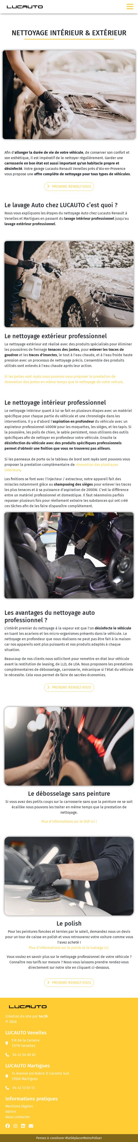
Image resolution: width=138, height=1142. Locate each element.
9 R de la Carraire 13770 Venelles (22, 1043)
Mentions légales (19, 1106)
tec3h (43, 1016)
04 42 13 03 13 (24, 1088)
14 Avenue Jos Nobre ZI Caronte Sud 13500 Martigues (37, 1076)
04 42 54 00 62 (24, 1055)
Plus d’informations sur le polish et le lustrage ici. (69, 948)
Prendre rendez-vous (69, 186)
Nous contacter (17, 1117)
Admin (10, 1111)
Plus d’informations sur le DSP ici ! (69, 821)
